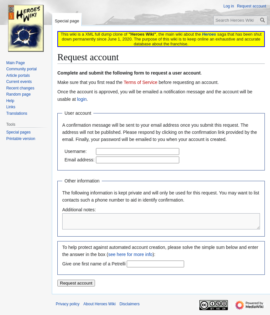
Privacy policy (67, 307)
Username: (76, 151)
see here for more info (130, 257)
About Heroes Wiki (99, 307)
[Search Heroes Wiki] (240, 20)
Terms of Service (140, 82)
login (82, 99)
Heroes (209, 34)
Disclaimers (130, 307)
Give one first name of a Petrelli (93, 266)
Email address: (80, 159)
